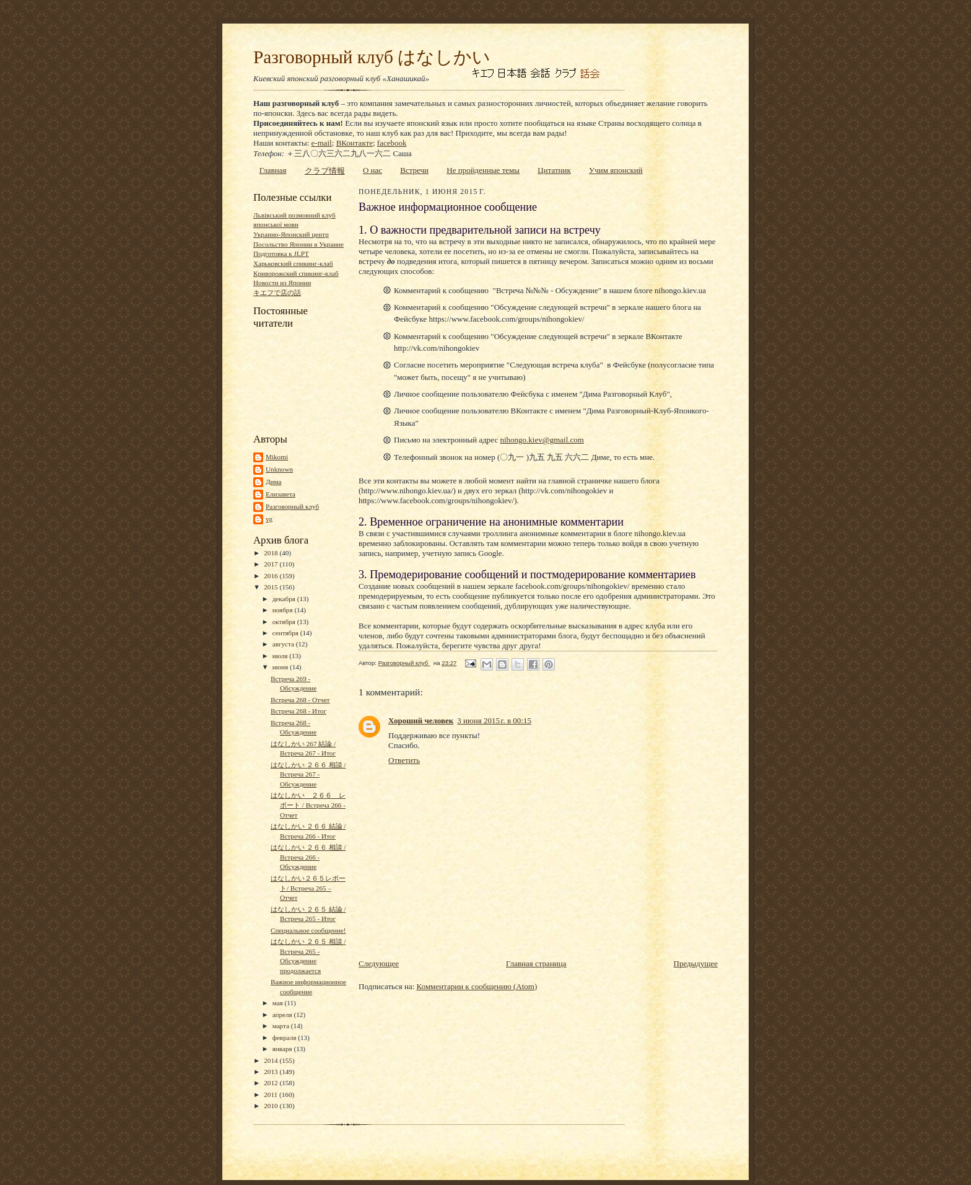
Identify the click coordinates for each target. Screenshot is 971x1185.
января (283, 1048)
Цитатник (554, 170)
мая (278, 1003)
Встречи (414, 170)
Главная (273, 170)
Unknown (279, 469)
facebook (392, 143)
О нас (372, 170)
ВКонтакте (354, 143)
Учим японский (616, 170)
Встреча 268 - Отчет (300, 699)
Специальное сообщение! (308, 930)
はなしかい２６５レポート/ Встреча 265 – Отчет (308, 887)
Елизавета (280, 494)
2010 (271, 1105)
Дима (274, 481)
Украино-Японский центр (291, 234)
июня (281, 667)
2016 (271, 575)
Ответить (404, 760)
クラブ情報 (325, 170)
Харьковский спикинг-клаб (293, 263)
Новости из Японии (282, 282)
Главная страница (536, 963)
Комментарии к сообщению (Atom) (477, 986)
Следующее (379, 963)
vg (269, 518)
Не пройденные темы (483, 170)
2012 (271, 1082)
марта (281, 1025)
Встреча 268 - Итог (298, 711)
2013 (271, 1071)
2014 (271, 1060)
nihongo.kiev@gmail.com (541, 439)
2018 (271, 553)
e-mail (321, 143)
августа (284, 644)
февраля (285, 1037)
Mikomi (277, 456)
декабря (284, 598)
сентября (286, 633)
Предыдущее (696, 963)
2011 (271, 1094)
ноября (283, 610)
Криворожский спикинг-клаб (296, 273)
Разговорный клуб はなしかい (371, 57)
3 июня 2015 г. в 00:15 (494, 720)
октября (284, 621)
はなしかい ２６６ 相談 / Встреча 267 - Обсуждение (308, 774)
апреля (283, 1014)
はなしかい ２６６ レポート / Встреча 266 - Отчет (308, 804)
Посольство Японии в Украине (298, 244)
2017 (271, 564)
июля (281, 655)
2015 (271, 587)
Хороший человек (420, 720)
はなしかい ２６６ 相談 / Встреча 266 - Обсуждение (308, 857)
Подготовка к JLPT (281, 253)
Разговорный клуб (292, 506)
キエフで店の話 (277, 292)
